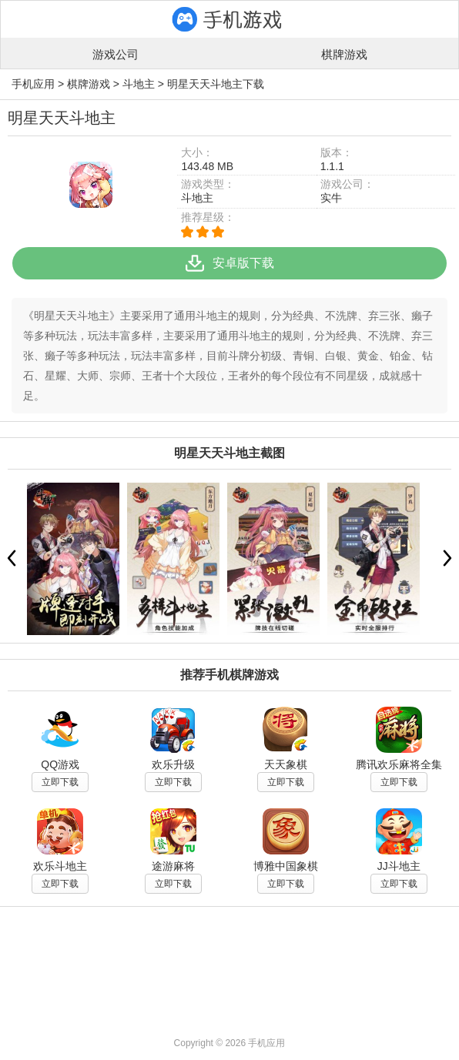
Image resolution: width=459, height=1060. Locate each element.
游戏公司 (115, 54)
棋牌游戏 (344, 54)
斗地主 (138, 84)
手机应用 (33, 84)
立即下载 (60, 782)
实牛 (331, 198)
